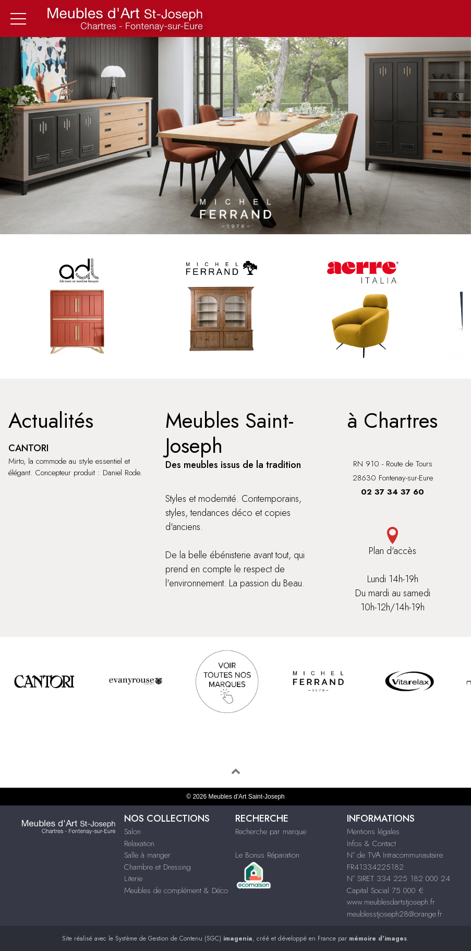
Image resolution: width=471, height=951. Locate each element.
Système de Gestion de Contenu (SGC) (183, 938)
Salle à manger (147, 855)
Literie (133, 878)
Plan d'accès (392, 542)
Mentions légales (373, 831)
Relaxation (139, 843)
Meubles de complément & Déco (176, 890)
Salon (132, 831)
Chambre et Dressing (157, 867)
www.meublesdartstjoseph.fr (391, 902)
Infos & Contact (371, 843)
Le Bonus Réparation (267, 855)
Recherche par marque (270, 831)
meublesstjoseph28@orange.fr (394, 914)
